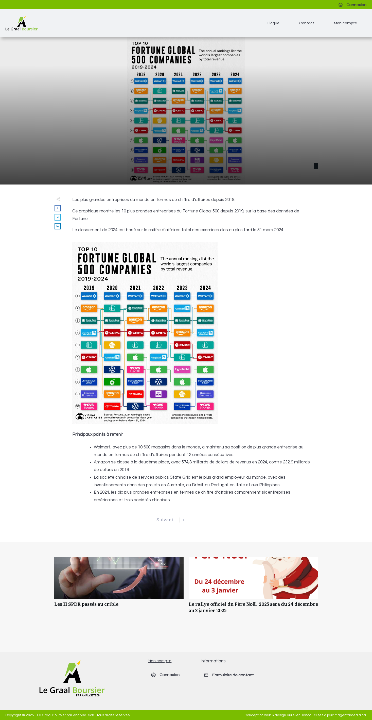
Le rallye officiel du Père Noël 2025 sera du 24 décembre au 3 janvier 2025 (253, 587)
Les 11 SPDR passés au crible (119, 587)
